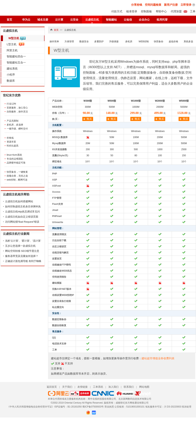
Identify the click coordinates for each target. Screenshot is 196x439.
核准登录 (131, 11)
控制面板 (146, 11)
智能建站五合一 (16, 62)
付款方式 (116, 11)
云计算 (59, 19)
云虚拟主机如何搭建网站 (19, 201)
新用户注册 (171, 4)
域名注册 (42, 19)
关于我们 (67, 386)
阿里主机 (12, 50)
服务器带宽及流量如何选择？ (21, 256)
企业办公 (144, 19)
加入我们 (113, 386)
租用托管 (162, 19)
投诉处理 (186, 406)
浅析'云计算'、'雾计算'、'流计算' (23, 240)
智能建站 (111, 19)
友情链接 (82, 386)
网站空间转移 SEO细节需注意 (22, 250)
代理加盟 (176, 11)
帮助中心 (161, 11)
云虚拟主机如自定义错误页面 (21, 216)
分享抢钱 (136, 4)
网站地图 (144, 386)
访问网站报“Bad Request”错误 (22, 221)
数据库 (11, 80)
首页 (9, 19)
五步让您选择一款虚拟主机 (20, 245)
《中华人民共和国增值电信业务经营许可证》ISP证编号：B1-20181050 (44, 406)
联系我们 (129, 386)
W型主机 (13, 38)
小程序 (11, 74)
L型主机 (11, 44)
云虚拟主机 (92, 19)
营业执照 (109, 406)
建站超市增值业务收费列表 (158, 358)
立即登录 (186, 4)
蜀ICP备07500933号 (93, 406)
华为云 (26, 19)
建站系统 (12, 68)
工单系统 (98, 386)
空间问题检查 (153, 4)
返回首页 (52, 386)
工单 (192, 11)
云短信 (128, 19)
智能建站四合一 (16, 56)
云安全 (74, 19)
